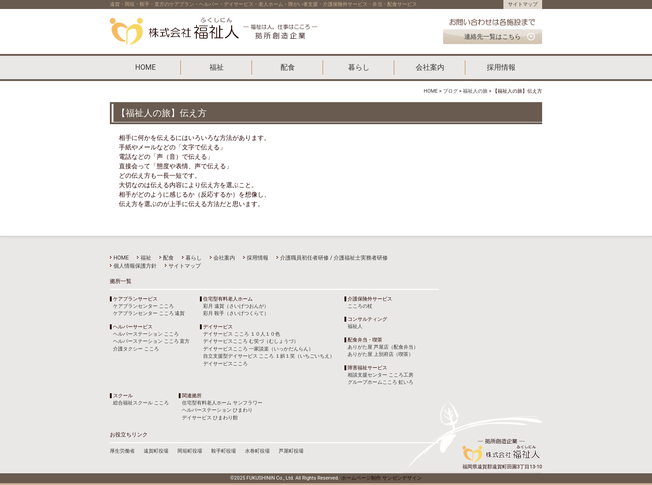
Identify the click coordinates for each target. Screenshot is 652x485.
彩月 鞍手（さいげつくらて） (236, 313)
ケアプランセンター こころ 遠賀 (149, 313)
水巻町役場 (257, 451)
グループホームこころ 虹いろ (380, 382)
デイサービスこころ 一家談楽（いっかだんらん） (258, 349)
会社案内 (430, 67)
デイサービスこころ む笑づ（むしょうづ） (251, 341)
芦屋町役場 (291, 451)
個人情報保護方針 (135, 266)
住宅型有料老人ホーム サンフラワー (222, 403)
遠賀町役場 (156, 451)
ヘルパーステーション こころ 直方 (151, 341)
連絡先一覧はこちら (492, 36)
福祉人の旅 (475, 91)
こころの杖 (360, 306)
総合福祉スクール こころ (141, 403)
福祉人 (355, 326)
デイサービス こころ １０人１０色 (241, 334)
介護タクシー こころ (136, 349)
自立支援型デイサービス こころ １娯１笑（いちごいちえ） (268, 356)
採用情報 (501, 67)
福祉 (216, 67)
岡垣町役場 (189, 451)
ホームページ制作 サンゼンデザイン (381, 478)
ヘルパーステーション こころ (146, 334)
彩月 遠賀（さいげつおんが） (236, 306)
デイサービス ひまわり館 (210, 418)
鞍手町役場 (223, 451)
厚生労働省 (122, 451)
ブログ (450, 91)
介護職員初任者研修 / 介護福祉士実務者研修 (334, 258)
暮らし (359, 67)
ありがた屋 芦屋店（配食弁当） (383, 347)
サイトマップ (523, 4)
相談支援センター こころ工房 (380, 375)
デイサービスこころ (225, 364)
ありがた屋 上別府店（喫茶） (380, 354)
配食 (288, 67)
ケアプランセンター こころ (143, 306)
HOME (145, 67)
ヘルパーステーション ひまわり (217, 410)
